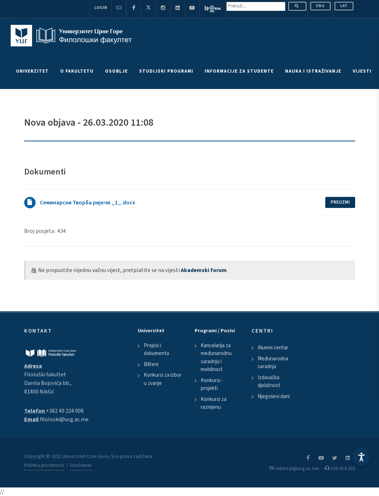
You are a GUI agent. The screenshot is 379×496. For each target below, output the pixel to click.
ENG (320, 6)
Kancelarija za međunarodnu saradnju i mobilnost (216, 358)
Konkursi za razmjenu (213, 403)
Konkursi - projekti (212, 384)
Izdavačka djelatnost (269, 382)
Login (100, 8)
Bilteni (151, 364)
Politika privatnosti (44, 465)
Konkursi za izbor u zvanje (162, 379)
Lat (344, 6)
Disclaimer (81, 465)
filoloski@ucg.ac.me (64, 419)
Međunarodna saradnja (273, 363)
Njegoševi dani (274, 396)
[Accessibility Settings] (361, 457)
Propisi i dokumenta (156, 349)
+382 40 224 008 (65, 411)
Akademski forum (204, 270)
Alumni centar (273, 347)
